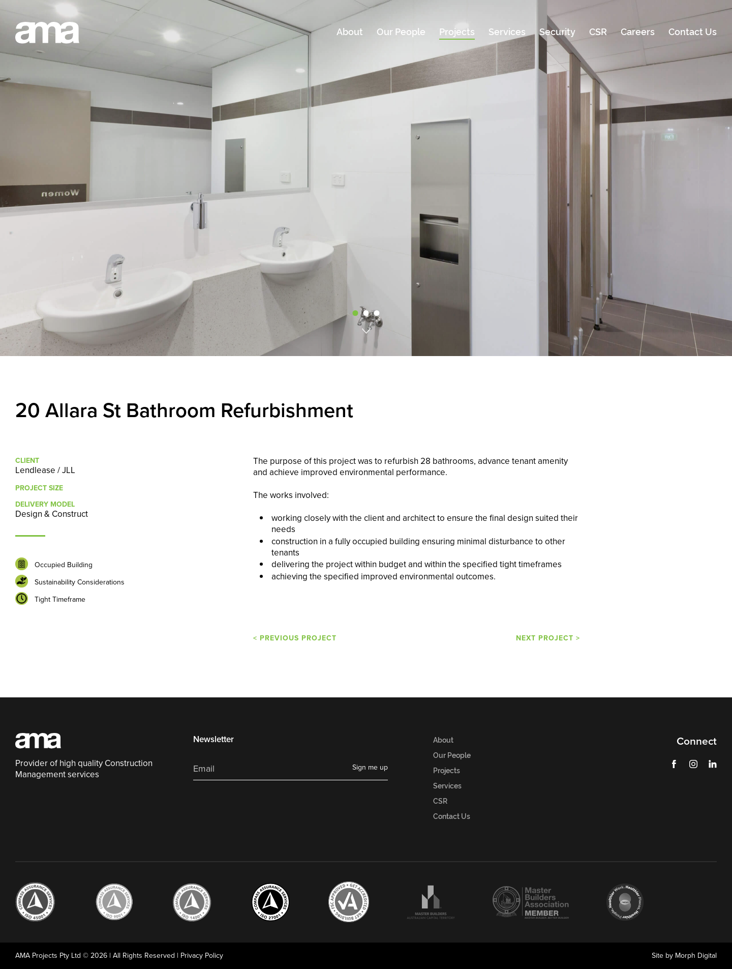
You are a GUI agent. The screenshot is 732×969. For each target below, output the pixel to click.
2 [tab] (366, 313)
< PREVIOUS (295, 638)
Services (507, 31)
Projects (457, 31)
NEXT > (548, 638)
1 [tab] (355, 313)
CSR (598, 31)
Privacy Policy (201, 955)
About (350, 31)
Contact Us (692, 31)
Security (557, 31)
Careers (638, 31)
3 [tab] (377, 313)
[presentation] (270, 808)
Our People (401, 31)
